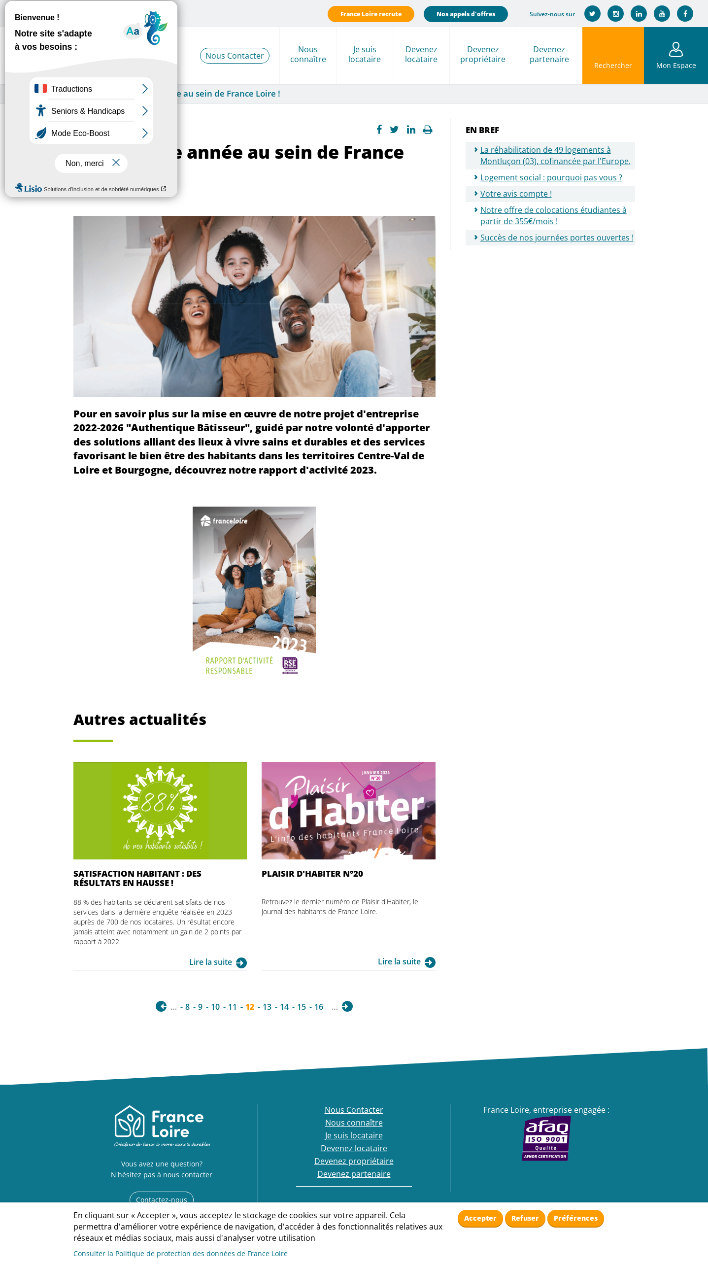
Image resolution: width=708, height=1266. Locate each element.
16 (318, 1006)
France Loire (28, 94)
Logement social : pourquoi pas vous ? (551, 177)
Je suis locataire (364, 54)
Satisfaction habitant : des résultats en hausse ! (137, 878)
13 (267, 1006)
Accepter (480, 1218)
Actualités (77, 94)
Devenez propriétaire (483, 54)
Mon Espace (676, 65)
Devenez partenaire (549, 54)
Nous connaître (308, 54)
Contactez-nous (161, 1199)
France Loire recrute (371, 14)
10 (215, 1006)
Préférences (576, 1218)
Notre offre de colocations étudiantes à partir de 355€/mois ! (553, 216)
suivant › (347, 1006)
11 (232, 1006)
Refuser (525, 1218)
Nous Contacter (234, 55)
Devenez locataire (421, 54)
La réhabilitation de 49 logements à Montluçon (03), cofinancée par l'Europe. (555, 155)
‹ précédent (161, 1006)
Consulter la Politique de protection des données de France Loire (180, 1253)
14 (284, 1006)
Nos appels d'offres (466, 14)
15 (301, 1006)
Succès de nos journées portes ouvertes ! (557, 237)
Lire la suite (210, 962)
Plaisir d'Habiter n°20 (312, 873)
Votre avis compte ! (516, 193)
